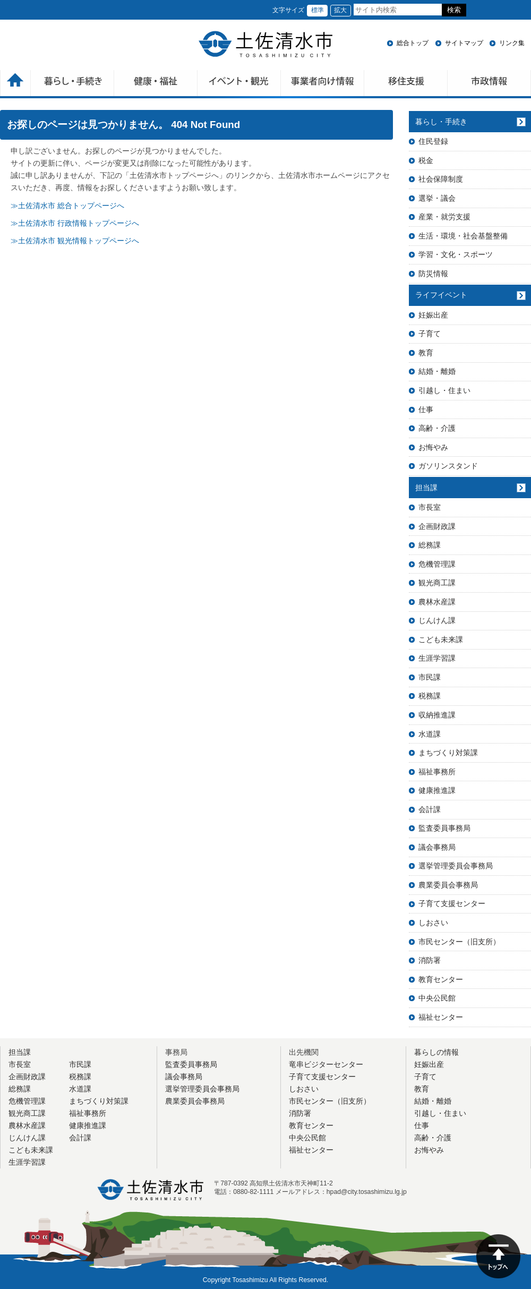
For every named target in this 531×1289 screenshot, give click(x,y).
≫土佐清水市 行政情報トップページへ (75, 223)
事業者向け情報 (322, 84)
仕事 (425, 409)
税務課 (429, 696)
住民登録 (433, 141)
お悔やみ (433, 447)
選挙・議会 (437, 198)
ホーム (15, 84)
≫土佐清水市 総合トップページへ (67, 205)
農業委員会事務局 (448, 885)
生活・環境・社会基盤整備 (463, 236)
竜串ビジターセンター (326, 1064)
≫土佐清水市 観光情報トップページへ (75, 240)
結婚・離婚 (437, 371)
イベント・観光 (239, 84)
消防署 (429, 960)
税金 (425, 160)
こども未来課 (440, 639)
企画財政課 (437, 526)
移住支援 (406, 84)
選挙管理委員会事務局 (455, 865)
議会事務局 (437, 847)
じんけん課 (437, 620)
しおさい (433, 922)
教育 (425, 352)
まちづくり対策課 (448, 752)
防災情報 (433, 273)
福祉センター (440, 1017)
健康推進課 (437, 790)
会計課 (429, 809)
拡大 (340, 10)
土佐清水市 (265, 44)
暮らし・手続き (441, 121)
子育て (429, 333)
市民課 (429, 677)
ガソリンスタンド (448, 466)
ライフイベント (441, 295)
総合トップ (413, 43)
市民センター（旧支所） (459, 941)
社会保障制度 (440, 179)
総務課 (429, 545)
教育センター (440, 979)
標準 (317, 10)
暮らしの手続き (72, 84)
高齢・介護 (437, 428)
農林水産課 (437, 601)
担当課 (426, 487)
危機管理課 (437, 564)
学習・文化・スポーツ (455, 254)
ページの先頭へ (498, 1256)
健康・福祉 (156, 84)
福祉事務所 (437, 771)
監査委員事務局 (444, 828)
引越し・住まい (444, 390)
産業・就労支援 (444, 216)
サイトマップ (464, 43)
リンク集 (512, 43)
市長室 (429, 507)
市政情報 (489, 84)
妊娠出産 (433, 315)
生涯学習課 (437, 658)
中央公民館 (437, 998)
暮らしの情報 (436, 1052)
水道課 (429, 734)
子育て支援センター (451, 903)
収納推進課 (437, 715)
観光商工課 (437, 582)
